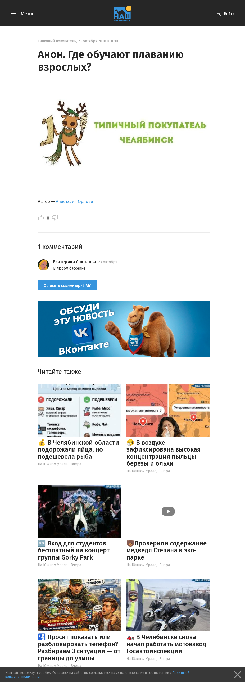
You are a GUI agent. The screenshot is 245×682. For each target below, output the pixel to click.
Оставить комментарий (67, 285)
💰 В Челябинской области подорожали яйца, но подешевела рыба (78, 449)
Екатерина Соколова (74, 261)
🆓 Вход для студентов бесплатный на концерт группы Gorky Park (74, 550)
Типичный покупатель (57, 41)
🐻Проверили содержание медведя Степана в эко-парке (166, 550)
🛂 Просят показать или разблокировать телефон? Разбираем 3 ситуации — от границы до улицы (79, 647)
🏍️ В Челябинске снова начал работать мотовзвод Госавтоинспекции (166, 644)
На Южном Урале (53, 464)
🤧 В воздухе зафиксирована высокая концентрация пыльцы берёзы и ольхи (163, 453)
